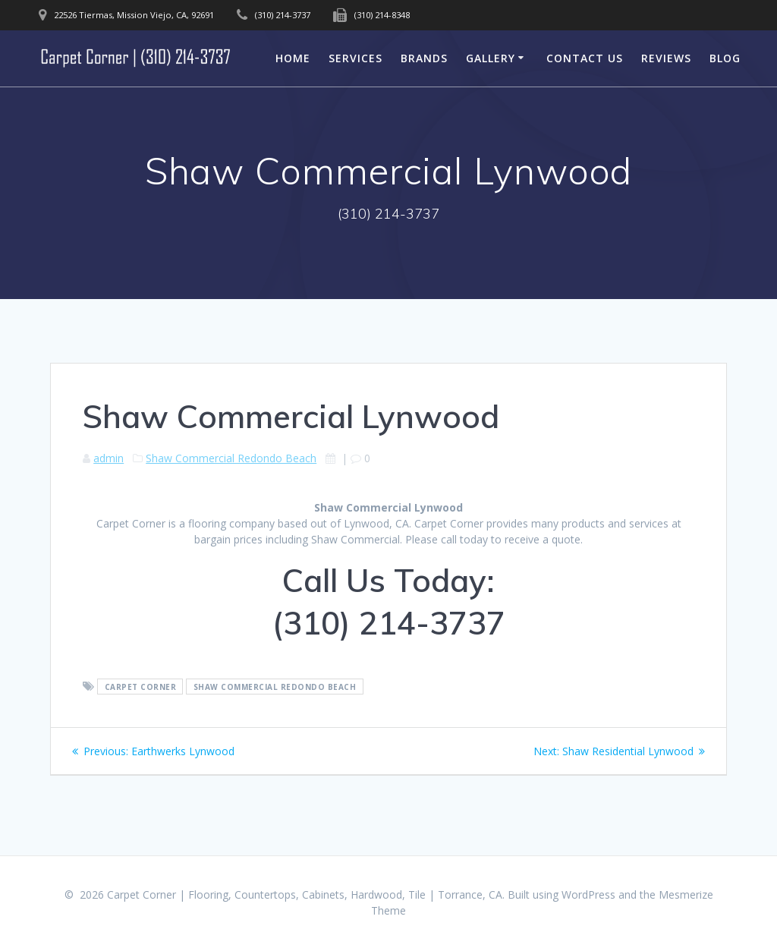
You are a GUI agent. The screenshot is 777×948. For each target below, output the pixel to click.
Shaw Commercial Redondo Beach (231, 458)
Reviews (666, 58)
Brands (424, 58)
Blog (725, 58)
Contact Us (584, 58)
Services (355, 58)
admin (108, 458)
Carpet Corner (141, 687)
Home (292, 58)
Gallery (490, 58)
